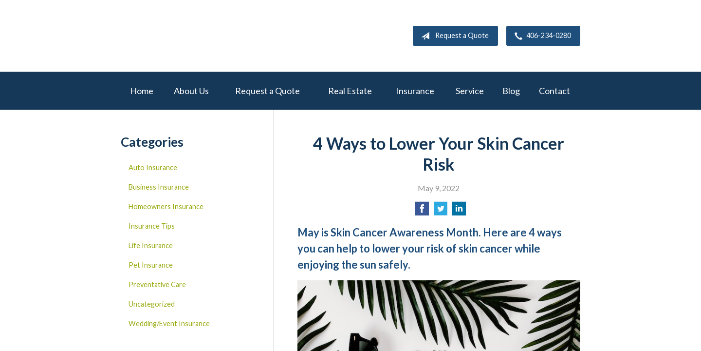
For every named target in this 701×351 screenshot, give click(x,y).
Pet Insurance (151, 265)
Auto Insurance (153, 167)
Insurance (415, 90)
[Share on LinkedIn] (459, 211)
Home (141, 90)
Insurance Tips (152, 226)
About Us (191, 90)
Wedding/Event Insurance (169, 323)
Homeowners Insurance (166, 206)
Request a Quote (453, 36)
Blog (511, 90)
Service (470, 90)
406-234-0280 (541, 36)
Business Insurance (159, 187)
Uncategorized (152, 304)
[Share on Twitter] (440, 211)
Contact (554, 90)
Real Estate (350, 90)
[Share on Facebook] (422, 211)
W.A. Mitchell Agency (194, 36)
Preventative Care (157, 284)
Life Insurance (151, 245)
